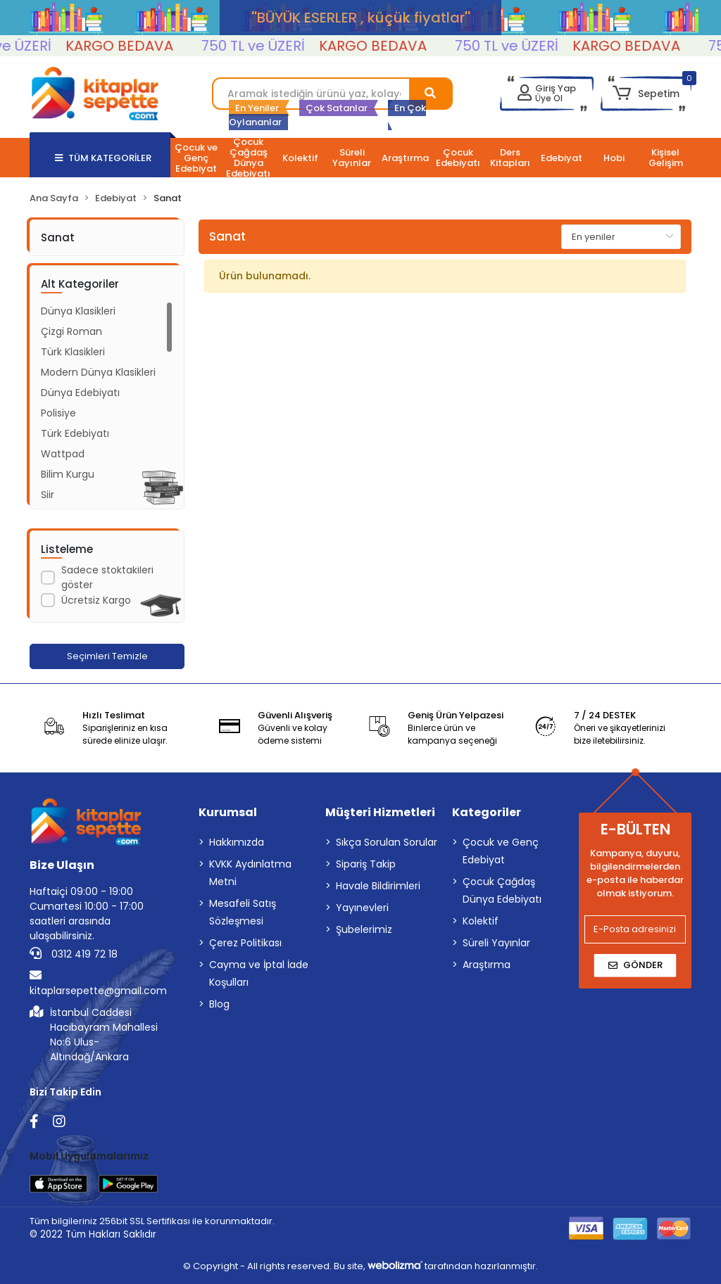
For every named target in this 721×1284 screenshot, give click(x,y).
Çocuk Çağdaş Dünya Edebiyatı (502, 890)
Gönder (635, 965)
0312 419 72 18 (74, 954)
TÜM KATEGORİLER (103, 158)
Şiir (47, 495)
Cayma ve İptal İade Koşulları (258, 973)
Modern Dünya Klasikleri (98, 372)
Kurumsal (228, 812)
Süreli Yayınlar (496, 943)
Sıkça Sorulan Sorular (386, 842)
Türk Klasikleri (73, 352)
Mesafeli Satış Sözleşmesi (242, 912)
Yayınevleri (362, 908)
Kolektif (481, 921)
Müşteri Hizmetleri (380, 812)
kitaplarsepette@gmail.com (98, 983)
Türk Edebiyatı (75, 433)
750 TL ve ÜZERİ (266, 46)
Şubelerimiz (364, 929)
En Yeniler (257, 108)
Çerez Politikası (245, 943)
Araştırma (486, 965)
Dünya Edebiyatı (80, 393)
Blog (219, 1004)
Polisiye (58, 413)
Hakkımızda (236, 842)
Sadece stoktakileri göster (107, 577)
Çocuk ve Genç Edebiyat (501, 851)
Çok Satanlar (337, 108)
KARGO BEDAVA (132, 46)
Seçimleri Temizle (107, 656)
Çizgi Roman (71, 331)
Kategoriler (486, 812)
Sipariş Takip (366, 864)
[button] (646, 93)
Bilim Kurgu (67, 474)
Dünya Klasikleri (78, 311)
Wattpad (62, 454)
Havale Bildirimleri (378, 886)
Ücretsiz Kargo (96, 600)
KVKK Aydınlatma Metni (250, 873)
